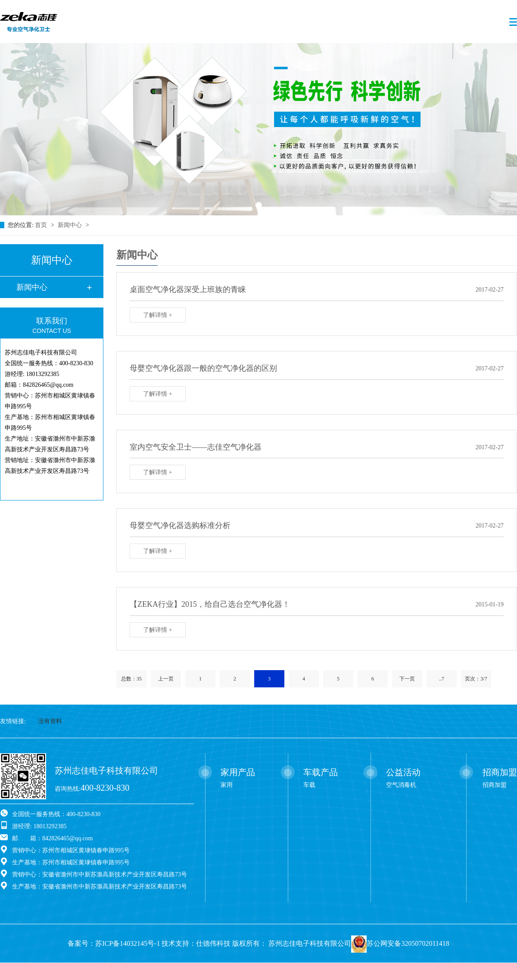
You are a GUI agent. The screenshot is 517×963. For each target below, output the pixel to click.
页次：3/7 (476, 679)
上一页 (166, 679)
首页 (42, 225)
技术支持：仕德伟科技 (196, 943)
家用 (227, 785)
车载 (309, 785)
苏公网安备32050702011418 (408, 943)
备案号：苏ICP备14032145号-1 (114, 943)
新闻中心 (71, 225)
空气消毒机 (401, 785)
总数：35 (131, 679)
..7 (441, 679)
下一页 (407, 679)
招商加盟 (495, 785)
